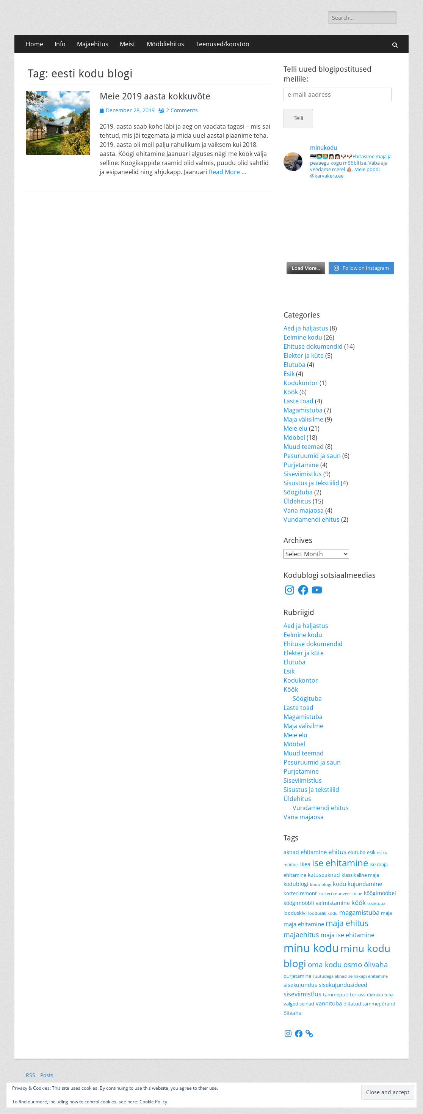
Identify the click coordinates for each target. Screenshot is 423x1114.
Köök (291, 392)
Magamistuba (303, 410)
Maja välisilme (303, 419)
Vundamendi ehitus (312, 519)
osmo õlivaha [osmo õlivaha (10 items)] (365, 964)
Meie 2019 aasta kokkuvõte (155, 96)
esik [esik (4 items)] (371, 852)
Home (34, 44)
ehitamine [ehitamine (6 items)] (314, 852)
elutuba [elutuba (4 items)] (356, 852)
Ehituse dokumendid (313, 346)
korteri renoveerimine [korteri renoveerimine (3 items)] (340, 893)
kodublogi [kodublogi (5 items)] (296, 883)
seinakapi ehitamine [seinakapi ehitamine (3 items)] (368, 976)
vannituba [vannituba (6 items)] (329, 1003)
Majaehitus (92, 44)
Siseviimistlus (303, 474)
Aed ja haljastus (306, 328)
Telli (298, 118)
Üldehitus (297, 501)
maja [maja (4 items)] (386, 913)
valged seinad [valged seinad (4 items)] (299, 1004)
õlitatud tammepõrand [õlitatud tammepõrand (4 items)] (369, 1004)
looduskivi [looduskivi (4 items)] (295, 913)
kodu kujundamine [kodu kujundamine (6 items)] (357, 884)
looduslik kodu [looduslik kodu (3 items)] (323, 913)
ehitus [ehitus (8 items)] (337, 851)
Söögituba (298, 492)
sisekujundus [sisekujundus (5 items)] (300, 984)
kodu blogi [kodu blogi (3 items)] (320, 884)
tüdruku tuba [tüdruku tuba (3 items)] (380, 995)
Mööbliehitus (165, 44)
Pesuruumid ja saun (312, 456)
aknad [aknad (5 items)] (291, 852)
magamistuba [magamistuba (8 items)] (359, 912)
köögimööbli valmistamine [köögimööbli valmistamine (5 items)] (317, 902)
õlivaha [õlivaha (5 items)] (293, 1012)
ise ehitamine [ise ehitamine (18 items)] (340, 863)
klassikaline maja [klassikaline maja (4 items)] (360, 875)
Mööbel (294, 437)
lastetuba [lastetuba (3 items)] (376, 903)
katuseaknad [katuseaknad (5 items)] (324, 874)
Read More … (227, 172)
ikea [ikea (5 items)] (305, 864)
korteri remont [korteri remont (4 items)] (300, 893)
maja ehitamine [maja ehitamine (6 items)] (304, 924)
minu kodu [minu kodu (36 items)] (311, 947)
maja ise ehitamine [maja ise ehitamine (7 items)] (347, 934)
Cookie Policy (153, 1101)
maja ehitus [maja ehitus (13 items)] (347, 922)
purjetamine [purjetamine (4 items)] (297, 976)
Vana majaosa (304, 510)
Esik (289, 374)
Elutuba (295, 364)
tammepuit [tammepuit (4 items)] (335, 994)
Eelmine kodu (303, 337)
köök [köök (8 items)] (358, 902)
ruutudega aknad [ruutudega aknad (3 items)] (330, 976)
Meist (127, 44)
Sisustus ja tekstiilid (311, 483)
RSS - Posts (39, 1075)
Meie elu (295, 428)
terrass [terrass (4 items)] (357, 994)
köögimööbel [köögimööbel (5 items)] (380, 893)
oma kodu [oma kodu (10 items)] (325, 964)
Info (60, 44)
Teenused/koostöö (222, 44)
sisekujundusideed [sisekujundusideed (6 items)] (343, 984)
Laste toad (298, 401)
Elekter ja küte (304, 355)
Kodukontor (301, 383)
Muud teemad (304, 446)
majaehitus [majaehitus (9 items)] (301, 934)
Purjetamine (301, 465)
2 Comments (182, 110)
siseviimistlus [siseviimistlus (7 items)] (302, 994)
